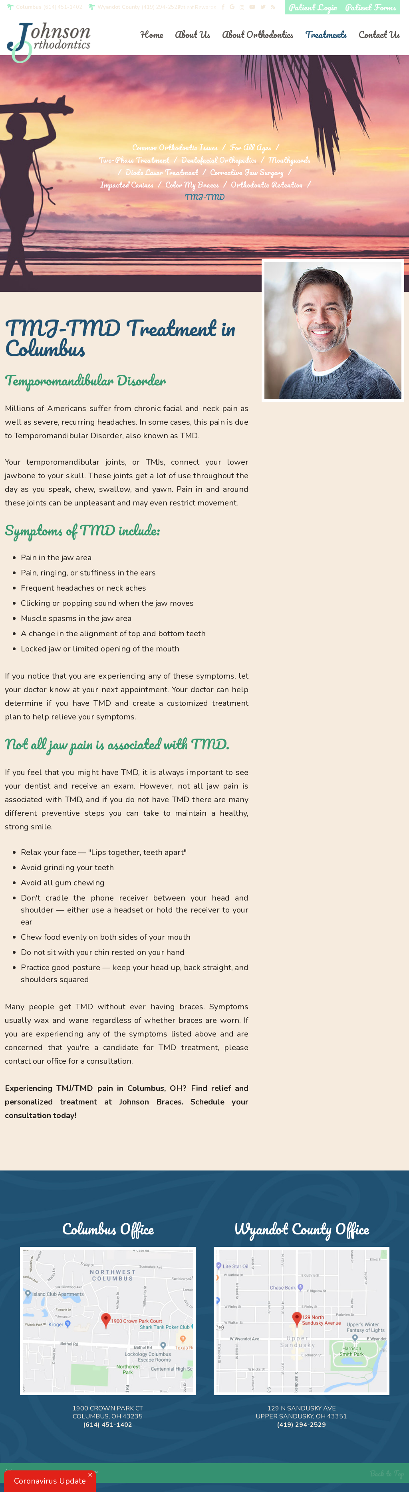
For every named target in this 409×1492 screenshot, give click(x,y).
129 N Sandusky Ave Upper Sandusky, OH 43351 (301, 1412)
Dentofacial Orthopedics (218, 160)
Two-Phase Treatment (134, 160)
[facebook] (223, 7)
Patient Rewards (197, 7)
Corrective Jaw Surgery (247, 173)
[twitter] (263, 7)
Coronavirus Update (50, 1481)
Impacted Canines (126, 185)
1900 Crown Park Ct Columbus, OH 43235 (107, 1412)
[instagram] (241, 7)
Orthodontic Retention (267, 185)
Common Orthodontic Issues (175, 148)
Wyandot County (118, 7)
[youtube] (252, 7)
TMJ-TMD (205, 197)
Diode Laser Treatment (161, 173)
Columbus (29, 7)
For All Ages (250, 148)
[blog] (273, 7)
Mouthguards (289, 160)
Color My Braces (192, 185)
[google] (232, 7)
